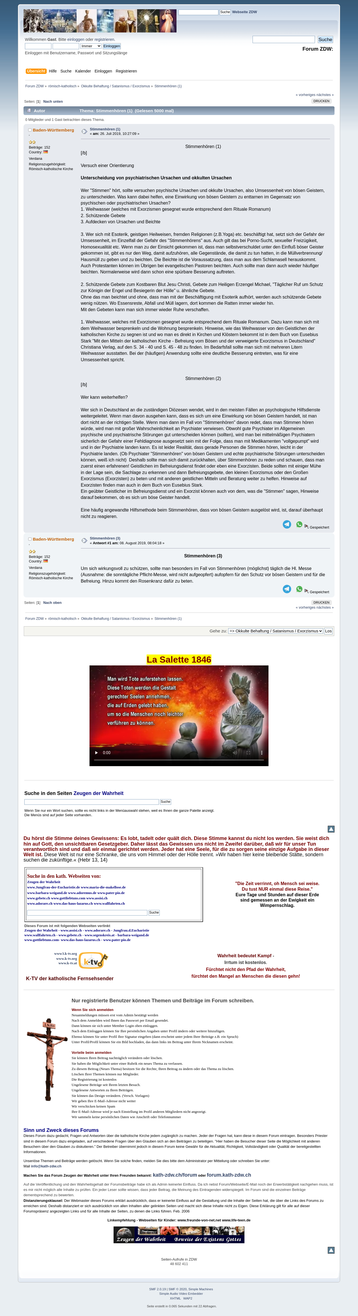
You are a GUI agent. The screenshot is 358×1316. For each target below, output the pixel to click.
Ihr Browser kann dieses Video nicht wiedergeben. (179, 715)
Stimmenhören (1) (105, 129)
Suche (31, 793)
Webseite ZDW (244, 12)
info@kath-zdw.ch (46, 1166)
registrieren (104, 39)
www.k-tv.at (67, 963)
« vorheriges (305, 95)
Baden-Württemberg (53, 130)
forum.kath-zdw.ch (229, 1175)
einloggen (75, 39)
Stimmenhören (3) (105, 538)
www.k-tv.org (66, 958)
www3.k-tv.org (65, 953)
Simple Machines (201, 1289)
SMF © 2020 (178, 1289)
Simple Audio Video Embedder (181, 1293)
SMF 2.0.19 (157, 1289)
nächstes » (325, 95)
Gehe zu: (218, 630)
